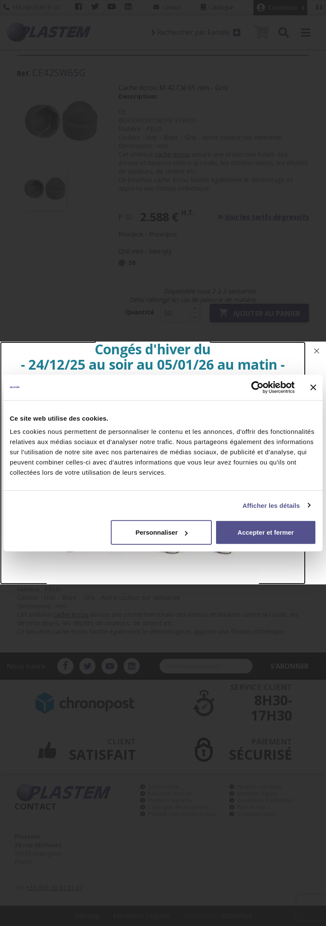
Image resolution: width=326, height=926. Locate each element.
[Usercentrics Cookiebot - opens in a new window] (257, 387)
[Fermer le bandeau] (313, 387)
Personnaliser (161, 532)
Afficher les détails (271, 505)
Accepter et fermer (266, 532)
